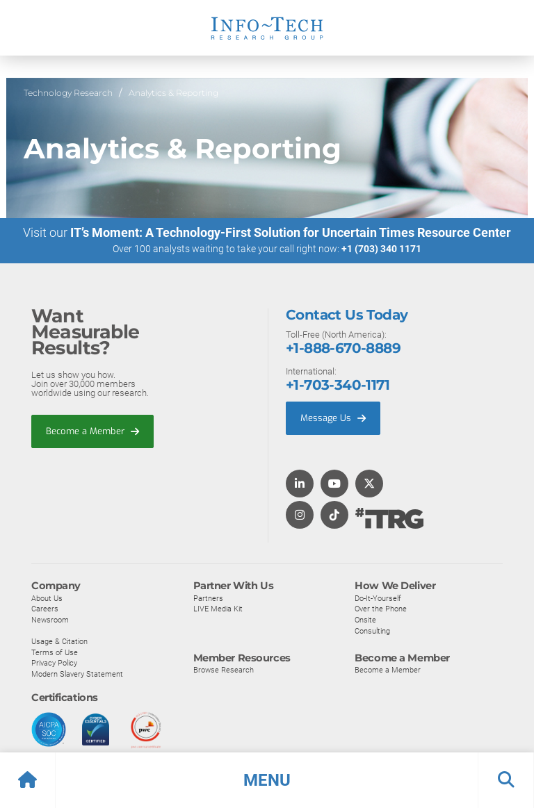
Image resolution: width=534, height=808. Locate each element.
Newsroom (50, 620)
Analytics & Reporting (173, 93)
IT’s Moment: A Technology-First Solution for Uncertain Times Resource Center (290, 233)
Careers (44, 609)
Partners (208, 598)
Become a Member (92, 431)
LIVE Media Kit (218, 609)
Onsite (365, 620)
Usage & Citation (59, 642)
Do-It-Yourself (378, 598)
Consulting (372, 631)
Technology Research (68, 93)
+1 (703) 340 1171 (381, 249)
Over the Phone (381, 609)
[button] (267, 780)
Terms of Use (54, 652)
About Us (47, 598)
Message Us (333, 418)
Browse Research (223, 670)
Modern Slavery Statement (77, 674)
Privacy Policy (54, 663)
